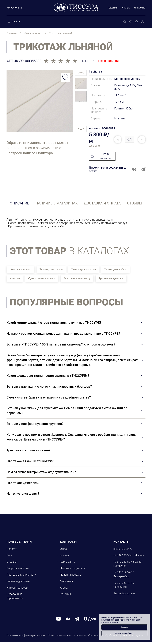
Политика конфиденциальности (26, 635)
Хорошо (124, 627)
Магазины (139, 8)
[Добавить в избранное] (65, 77)
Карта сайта (67, 561)
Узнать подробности (124, 633)
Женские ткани (20, 269)
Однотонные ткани (41, 278)
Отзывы (12, 561)
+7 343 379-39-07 (123, 572)
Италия (15, 278)
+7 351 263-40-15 (123, 582)
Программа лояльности (21, 574)
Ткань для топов (51, 269)
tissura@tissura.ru (124, 593)
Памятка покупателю (73, 568)
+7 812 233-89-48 (123, 561)
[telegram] (77, 618)
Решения (113, 8)
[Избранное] (131, 22)
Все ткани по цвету (77, 278)
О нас (63, 548)
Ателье (126, 8)
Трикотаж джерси (111, 278)
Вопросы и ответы (18, 568)
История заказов (17, 587)
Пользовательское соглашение (67, 635)
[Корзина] (137, 22)
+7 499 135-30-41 (123, 555)
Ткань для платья (83, 269)
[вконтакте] (67, 618)
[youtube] (58, 618)
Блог (9, 555)
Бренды (64, 555)
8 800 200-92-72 (122, 548)
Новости (12, 548)
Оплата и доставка (18, 581)
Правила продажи (71, 574)
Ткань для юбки (115, 269)
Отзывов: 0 (88, 61)
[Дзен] (90, 618)
